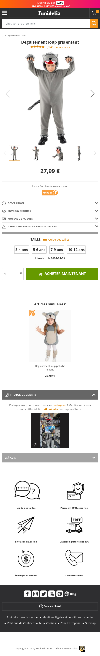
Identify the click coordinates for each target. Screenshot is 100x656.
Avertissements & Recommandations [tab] (30, 227)
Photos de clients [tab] (20, 395)
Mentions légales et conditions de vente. (68, 617)
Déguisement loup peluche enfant (50, 367)
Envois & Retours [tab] (16, 211)
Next (92, 93)
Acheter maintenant (65, 273)
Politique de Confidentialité (24, 623)
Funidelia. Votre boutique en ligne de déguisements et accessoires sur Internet (49, 13)
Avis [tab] (10, 457)
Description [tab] (13, 203)
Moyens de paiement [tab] (18, 219)
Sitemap (90, 623)
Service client (50, 606)
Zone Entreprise (70, 623)
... (3, 35)
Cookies (51, 623)
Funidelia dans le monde (22, 617)
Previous (8, 93)
